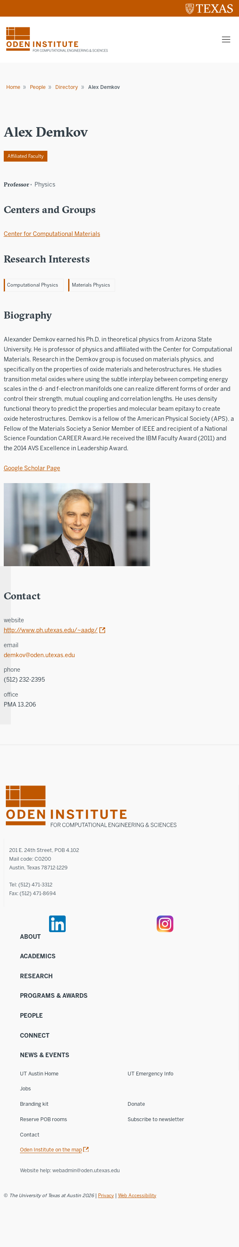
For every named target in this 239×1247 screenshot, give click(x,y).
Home (13, 87)
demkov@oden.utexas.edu (39, 655)
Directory (66, 87)
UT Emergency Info (150, 1073)
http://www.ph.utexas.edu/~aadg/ (51, 630)
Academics (38, 956)
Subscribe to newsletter (156, 1119)
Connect (34, 1035)
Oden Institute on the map (51, 1149)
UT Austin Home (39, 1073)
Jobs (25, 1088)
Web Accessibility (137, 1195)
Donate (136, 1104)
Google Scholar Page (32, 468)
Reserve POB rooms (43, 1119)
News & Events (44, 1055)
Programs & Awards (54, 995)
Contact (29, 1135)
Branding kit (34, 1104)
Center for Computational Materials (52, 234)
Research (36, 976)
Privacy (106, 1195)
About (30, 936)
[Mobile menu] (226, 39)
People (38, 87)
